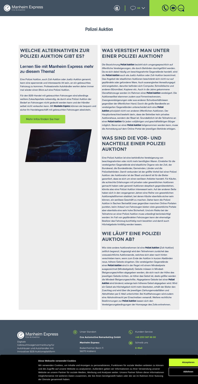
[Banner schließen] (193, 347)
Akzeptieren (166, 349)
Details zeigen (45, 378)
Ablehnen (166, 359)
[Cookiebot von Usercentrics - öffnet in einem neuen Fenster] (19, 378)
